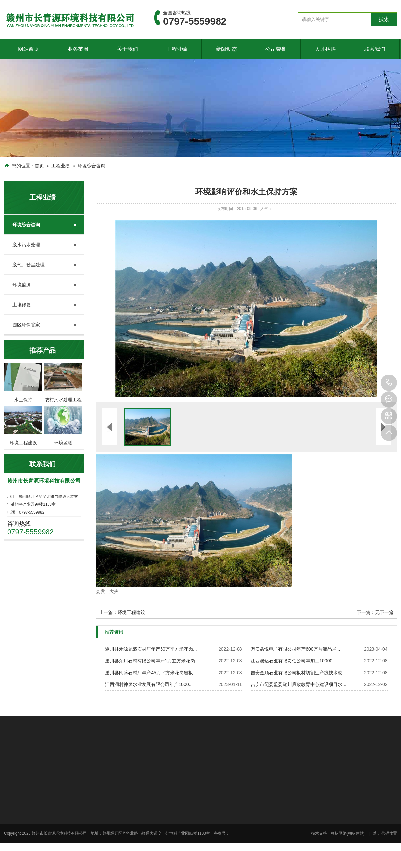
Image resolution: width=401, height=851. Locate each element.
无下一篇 (384, 612)
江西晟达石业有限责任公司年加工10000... (293, 660)
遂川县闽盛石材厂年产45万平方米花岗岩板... (151, 672)
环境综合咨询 (91, 165)
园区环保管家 (26, 324)
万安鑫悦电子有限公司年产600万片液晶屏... (295, 649)
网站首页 (28, 49)
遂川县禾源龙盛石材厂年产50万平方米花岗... (151, 649)
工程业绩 (176, 49)
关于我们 (127, 49)
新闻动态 (226, 49)
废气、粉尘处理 (28, 264)
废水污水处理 (26, 244)
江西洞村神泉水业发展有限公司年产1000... (149, 684)
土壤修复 (21, 304)
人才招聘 (325, 49)
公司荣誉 (275, 49)
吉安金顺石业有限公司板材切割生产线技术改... (298, 672)
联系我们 (374, 49)
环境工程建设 (131, 612)
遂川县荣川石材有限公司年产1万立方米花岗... (152, 660)
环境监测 (21, 284)
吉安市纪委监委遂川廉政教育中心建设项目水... (298, 684)
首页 (39, 165)
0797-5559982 (389, 383)
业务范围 (77, 49)
